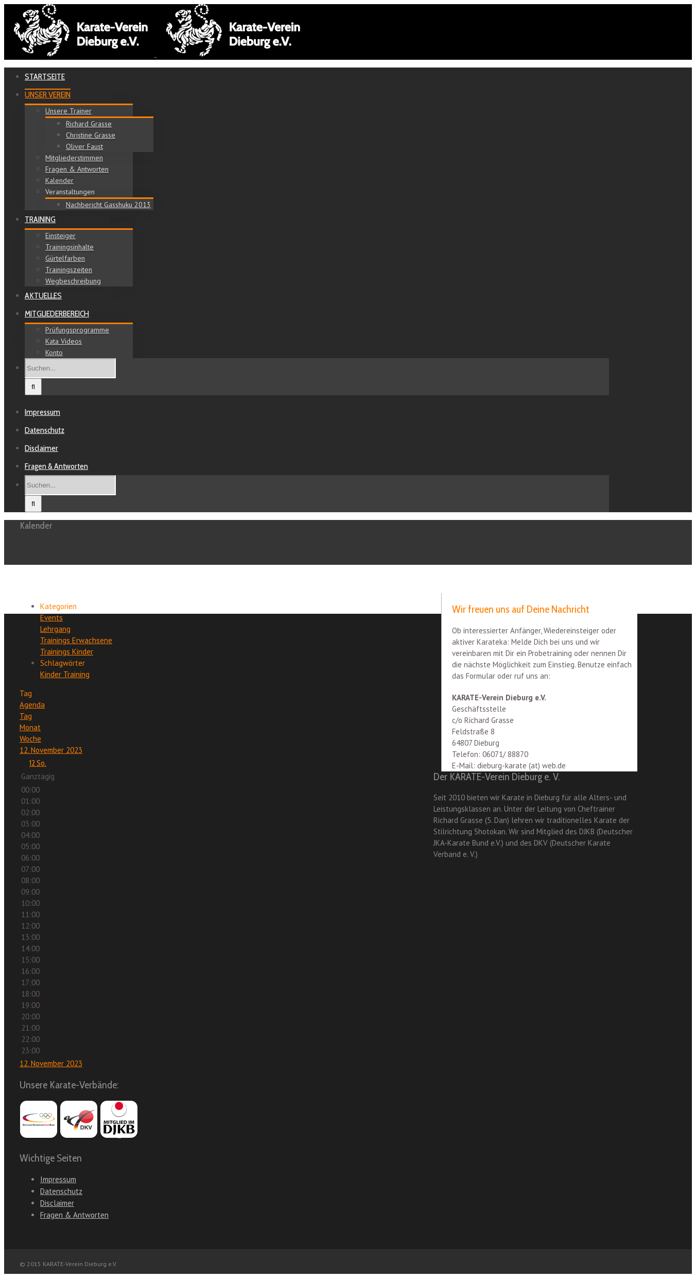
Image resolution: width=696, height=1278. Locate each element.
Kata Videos (63, 341)
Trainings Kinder (66, 652)
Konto (54, 352)
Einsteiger (60, 235)
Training (76, 674)
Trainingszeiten (68, 269)
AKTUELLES (43, 295)
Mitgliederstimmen (74, 157)
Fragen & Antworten (77, 169)
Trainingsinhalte (69, 246)
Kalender (59, 180)
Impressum (42, 412)
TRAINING (40, 219)
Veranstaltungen (70, 191)
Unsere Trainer (68, 110)
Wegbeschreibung (73, 280)
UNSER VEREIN (48, 94)
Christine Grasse (90, 135)
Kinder (51, 674)
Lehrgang (55, 629)
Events (51, 618)
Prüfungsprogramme (77, 329)
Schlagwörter (62, 663)
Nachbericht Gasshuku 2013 (108, 204)
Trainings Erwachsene (76, 640)
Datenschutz (44, 430)
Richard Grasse (89, 123)
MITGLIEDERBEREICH (57, 313)
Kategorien (58, 606)
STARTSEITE (45, 76)
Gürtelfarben (65, 258)
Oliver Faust (84, 146)
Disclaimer (41, 448)
